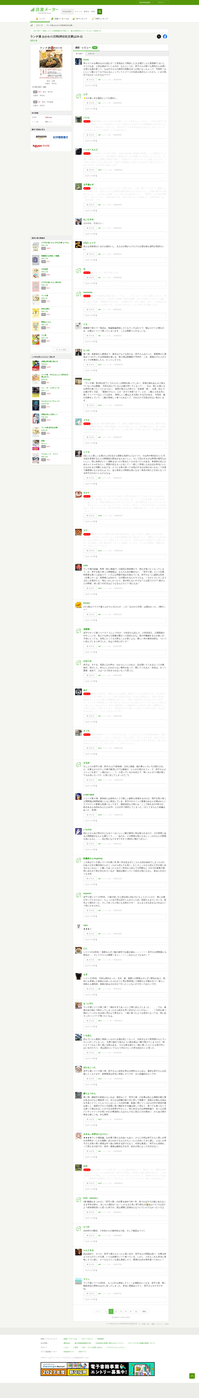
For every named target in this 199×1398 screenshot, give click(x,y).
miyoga (87, 379)
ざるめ (86, 763)
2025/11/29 (117, 716)
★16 (100, 815)
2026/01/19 (117, 437)
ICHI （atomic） (91, 1198)
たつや (86, 350)
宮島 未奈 (44, 417)
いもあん (87, 1035)
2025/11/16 (117, 878)
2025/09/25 (118, 1079)
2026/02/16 (118, 364)
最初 (98, 1311)
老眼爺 (86, 629)
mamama (87, 292)
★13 (100, 551)
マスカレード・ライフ (49, 454)
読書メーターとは (70, 1339)
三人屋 (43, 335)
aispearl (87, 893)
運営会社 (67, 1343)
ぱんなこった (89, 1067)
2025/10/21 (117, 960)
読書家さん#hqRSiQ (92, 858)
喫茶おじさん (46, 322)
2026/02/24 (117, 309)
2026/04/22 (117, 205)
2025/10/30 (117, 910)
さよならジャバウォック (50, 401)
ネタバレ (91, 54)
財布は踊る (45, 309)
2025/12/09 (117, 646)
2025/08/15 (118, 1183)
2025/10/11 (118, 1021)
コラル (86, 420)
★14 (100, 1079)
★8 (99, 614)
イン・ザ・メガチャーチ (50, 388)
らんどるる (88, 1250)
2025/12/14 (117, 614)
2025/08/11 (117, 1212)
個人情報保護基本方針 (83, 1343)
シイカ (86, 452)
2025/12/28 (118, 550)
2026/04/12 (117, 254)
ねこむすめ (88, 219)
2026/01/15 (117, 478)
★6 (99, 646)
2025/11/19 (118, 780)
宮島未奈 (44, 364)
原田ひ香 (39, 25)
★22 (100, 170)
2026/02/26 (117, 277)
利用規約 (100, 1339)
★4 (99, 135)
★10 (100, 405)
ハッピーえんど (90, 149)
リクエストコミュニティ (116, 1347)
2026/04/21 (117, 228)
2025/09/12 (118, 1119)
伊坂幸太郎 (45, 404)
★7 (99, 960)
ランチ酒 (44, 296)
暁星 (43, 441)
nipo (85, 925)
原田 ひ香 (44, 245)
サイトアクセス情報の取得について (141, 1343)
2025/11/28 (118, 748)
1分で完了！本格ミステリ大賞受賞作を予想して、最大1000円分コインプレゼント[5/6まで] (67, 31)
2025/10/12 (117, 989)
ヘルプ (66, 1347)
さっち (86, 731)
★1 (99, 103)
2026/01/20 (118, 405)
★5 (99, 80)
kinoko (86, 603)
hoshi (86, 59)
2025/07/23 (117, 1293)
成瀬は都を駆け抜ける (49, 361)
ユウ (85, 530)
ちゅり (86, 492)
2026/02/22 (117, 336)
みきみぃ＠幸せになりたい (95, 1134)
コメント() (106, 79)
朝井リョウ (45, 390)
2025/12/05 (117, 675)
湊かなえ (44, 443)
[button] (99, 11)
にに (85, 948)
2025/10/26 (117, 934)
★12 (100, 1021)
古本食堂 (44, 269)
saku (85, 565)
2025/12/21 (118, 588)
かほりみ (87, 661)
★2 (99, 1235)
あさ (85, 690)
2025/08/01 (117, 1235)
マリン (86, 1279)
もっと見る (61, 350)
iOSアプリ (82, 1352)
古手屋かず (88, 184)
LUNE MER (88, 794)
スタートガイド (87, 1339)
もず (85, 974)
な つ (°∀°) (88, 1003)
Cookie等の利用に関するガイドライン (110, 1343)
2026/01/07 (118, 515)
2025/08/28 (117, 1151)
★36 (100, 516)
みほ (85, 1166)
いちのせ (87, 829)
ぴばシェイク (89, 243)
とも (85, 324)
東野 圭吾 (44, 457)
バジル (86, 117)
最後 (144, 1311)
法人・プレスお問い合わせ (92, 1347)
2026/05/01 (118, 170)
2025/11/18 (118, 815)
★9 (99, 1212)
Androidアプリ (69, 1352)
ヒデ (85, 94)
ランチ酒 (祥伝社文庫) (49, 428)
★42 (100, 588)
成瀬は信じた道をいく (49, 414)
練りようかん (89, 1093)
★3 (99, 478)
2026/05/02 (117, 79)
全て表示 (79, 54)
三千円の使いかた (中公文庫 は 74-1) (55, 243)
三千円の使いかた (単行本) (51, 282)
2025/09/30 (117, 1052)
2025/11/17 (117, 844)
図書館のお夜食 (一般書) (50, 256)
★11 (100, 365)
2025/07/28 (117, 1264)
